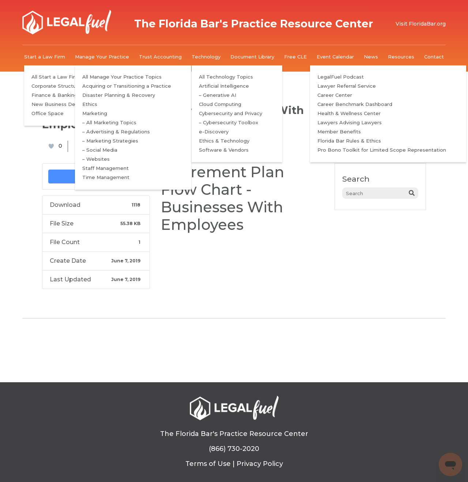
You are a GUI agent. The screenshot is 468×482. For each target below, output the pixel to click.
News (371, 57)
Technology (206, 57)
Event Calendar (335, 57)
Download (96, 176)
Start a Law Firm (44, 57)
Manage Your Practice (102, 57)
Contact (434, 57)
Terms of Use (208, 464)
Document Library (252, 57)
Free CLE (295, 57)
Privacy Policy (260, 464)
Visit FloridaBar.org (421, 23)
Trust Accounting (160, 57)
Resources (401, 57)
